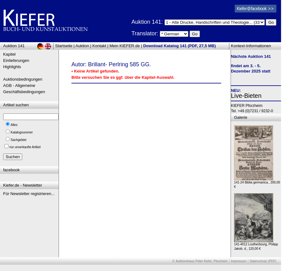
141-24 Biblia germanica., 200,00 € (257, 183)
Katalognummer (22, 132)
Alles (14, 125)
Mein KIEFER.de (125, 45)
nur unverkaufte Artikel (25, 147)
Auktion (82, 45)
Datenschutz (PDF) (263, 261)
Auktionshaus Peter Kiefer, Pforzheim (202, 261)
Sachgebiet (18, 140)
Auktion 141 (14, 45)
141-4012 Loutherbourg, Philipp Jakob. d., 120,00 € (256, 244)
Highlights (12, 66)
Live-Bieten (246, 95)
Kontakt (99, 45)
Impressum (238, 261)
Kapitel (9, 54)
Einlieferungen (16, 60)
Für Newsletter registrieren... (29, 193)
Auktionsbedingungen (22, 79)
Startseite (63, 45)
